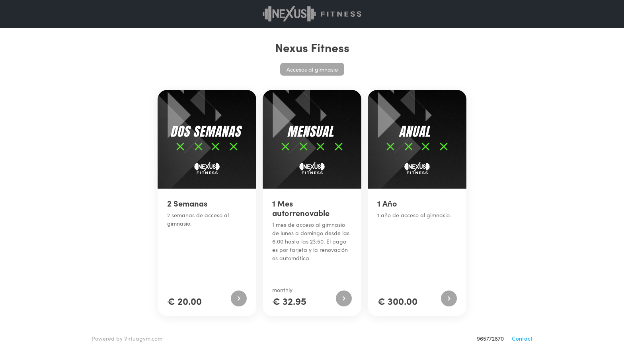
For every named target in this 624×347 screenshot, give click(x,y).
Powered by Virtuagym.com (127, 338)
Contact (522, 338)
